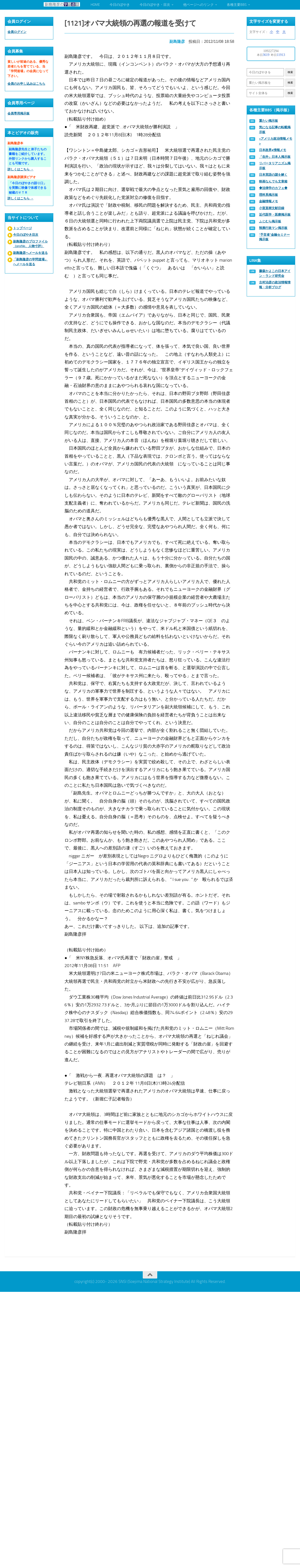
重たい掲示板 (268, 120)
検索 (290, 72)
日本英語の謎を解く (273, 174)
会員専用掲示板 (19, 113)
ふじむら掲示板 (270, 221)
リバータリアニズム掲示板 (275, 165)
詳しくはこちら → (20, 169)
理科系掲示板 (268, 195)
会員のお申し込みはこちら (26, 83)
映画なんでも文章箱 (273, 181)
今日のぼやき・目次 (155, 5)
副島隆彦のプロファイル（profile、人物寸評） (30, 244)
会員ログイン (17, 32)
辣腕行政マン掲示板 (273, 228)
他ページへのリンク (198, 5)
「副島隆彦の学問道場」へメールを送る (30, 261)
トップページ (22, 228)
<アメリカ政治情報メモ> (275, 141)
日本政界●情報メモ (272, 150)
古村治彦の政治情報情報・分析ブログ (275, 284)
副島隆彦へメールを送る (30, 253)
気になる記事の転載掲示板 (275, 129)
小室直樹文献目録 (271, 208)
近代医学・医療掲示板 (275, 214)
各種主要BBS (237, 5)
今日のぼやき (120, 5)
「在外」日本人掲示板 (275, 157)
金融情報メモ (268, 201)
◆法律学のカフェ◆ (273, 188)
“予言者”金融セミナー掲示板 (274, 237)
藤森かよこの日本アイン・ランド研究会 (275, 273)
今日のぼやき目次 (25, 234)
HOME (95, 5)
